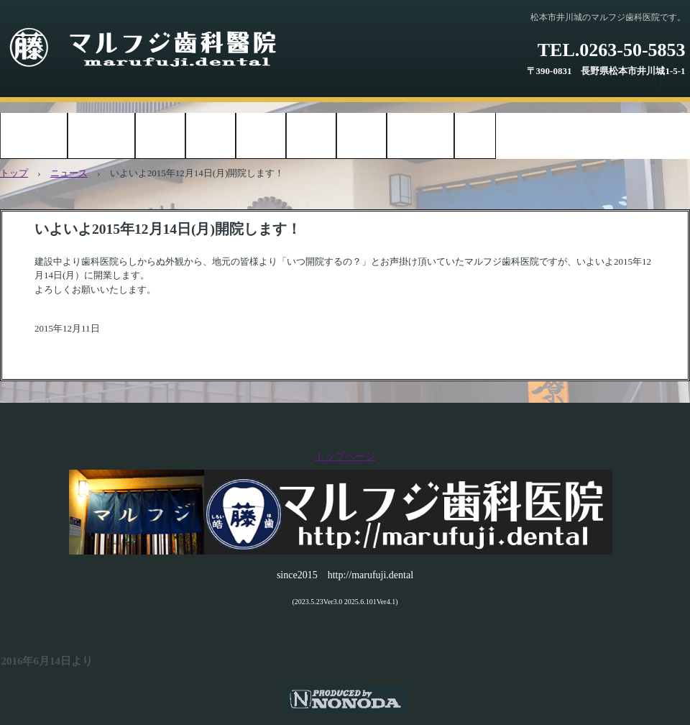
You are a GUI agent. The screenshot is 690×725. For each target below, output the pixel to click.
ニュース (69, 173)
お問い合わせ (420, 137)
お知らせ (160, 137)
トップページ (34, 137)
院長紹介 (311, 137)
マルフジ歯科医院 (157, 49)
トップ (14, 173)
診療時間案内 (101, 137)
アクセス (361, 137)
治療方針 (261, 137)
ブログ (475, 137)
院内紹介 (210, 137)
